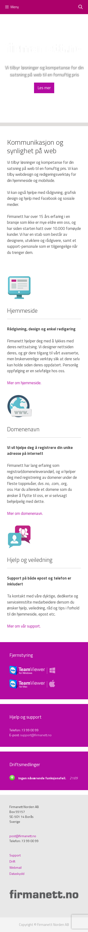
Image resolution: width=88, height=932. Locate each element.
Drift (12, 861)
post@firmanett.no (22, 835)
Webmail (15, 867)
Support (15, 855)
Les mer (44, 88)
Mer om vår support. (24, 626)
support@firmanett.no (36, 734)
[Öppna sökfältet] (80, 7)
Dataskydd (16, 873)
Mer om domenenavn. (25, 513)
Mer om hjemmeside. (24, 383)
